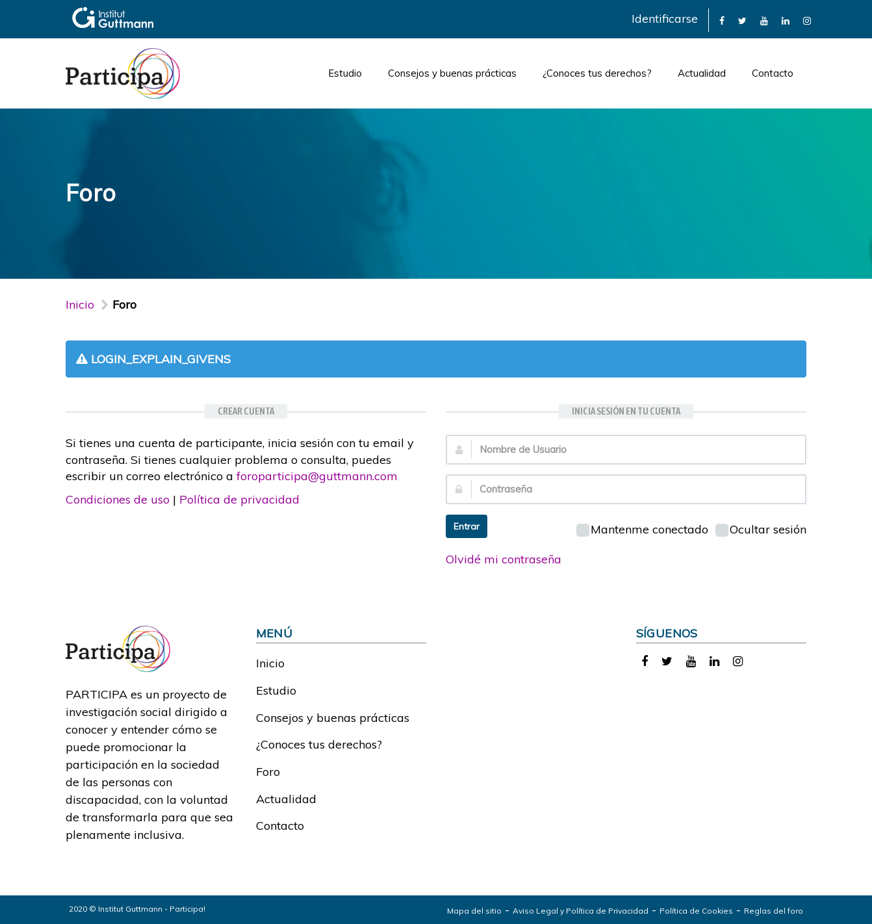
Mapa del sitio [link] (474, 911)
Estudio (345, 73)
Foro (268, 771)
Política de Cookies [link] (696, 911)
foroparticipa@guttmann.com (317, 475)
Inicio (80, 304)
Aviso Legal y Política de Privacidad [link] (580, 911)
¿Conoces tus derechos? (597, 73)
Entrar (467, 526)
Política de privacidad (239, 499)
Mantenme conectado (642, 529)
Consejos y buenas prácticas (452, 73)
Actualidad (702, 73)
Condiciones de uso (118, 499)
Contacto (772, 73)
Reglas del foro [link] (773, 911)
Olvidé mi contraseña (503, 559)
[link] (722, 19)
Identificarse (665, 18)
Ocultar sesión (760, 529)
